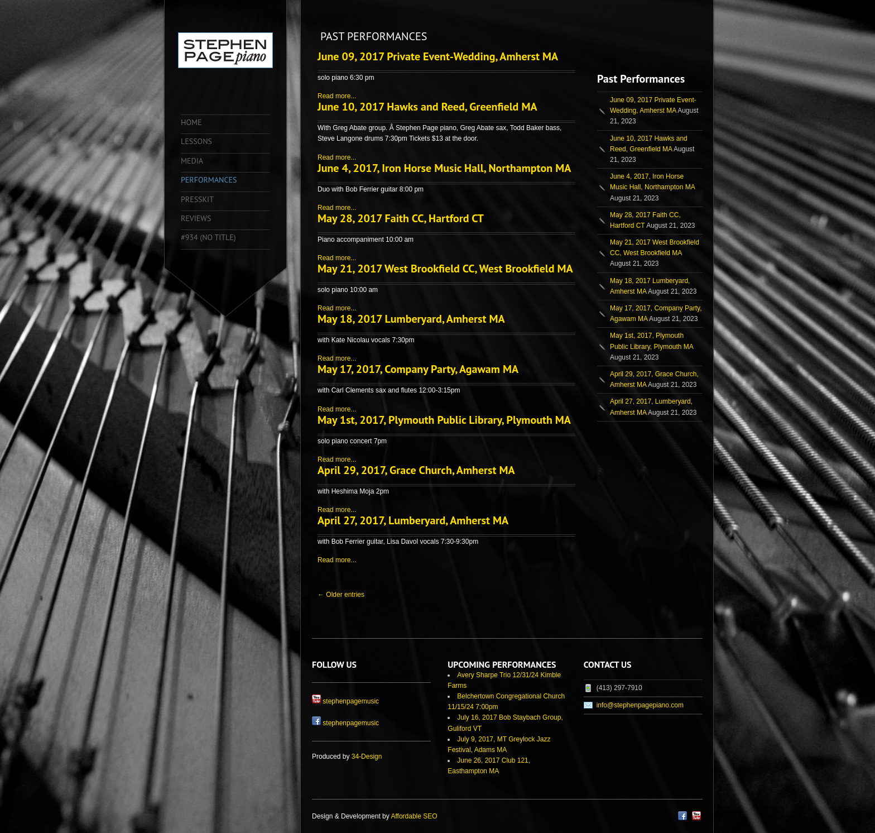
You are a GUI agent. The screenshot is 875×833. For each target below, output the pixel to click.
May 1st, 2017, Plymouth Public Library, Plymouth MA (444, 420)
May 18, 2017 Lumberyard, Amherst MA (411, 319)
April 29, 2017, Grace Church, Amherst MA (416, 470)
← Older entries (341, 595)
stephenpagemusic (351, 701)
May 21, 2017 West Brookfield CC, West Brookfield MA (445, 268)
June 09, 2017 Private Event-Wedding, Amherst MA (438, 56)
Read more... (337, 96)
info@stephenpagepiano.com (640, 705)
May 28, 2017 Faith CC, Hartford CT (401, 218)
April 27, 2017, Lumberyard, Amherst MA (413, 520)
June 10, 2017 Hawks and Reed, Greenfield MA (427, 106)
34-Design (367, 756)
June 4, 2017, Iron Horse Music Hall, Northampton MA (444, 168)
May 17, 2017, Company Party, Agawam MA (418, 369)
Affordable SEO (414, 816)
